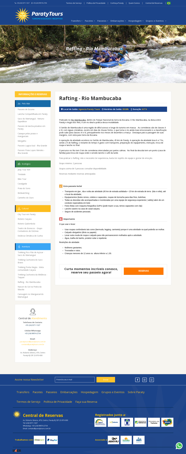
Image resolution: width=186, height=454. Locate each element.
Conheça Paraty (117, 3)
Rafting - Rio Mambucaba (29, 282)
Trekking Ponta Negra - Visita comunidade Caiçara (31, 268)
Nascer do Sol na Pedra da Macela (29, 288)
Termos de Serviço (74, 3)
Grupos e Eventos (156, 21)
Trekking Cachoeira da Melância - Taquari (32, 276)
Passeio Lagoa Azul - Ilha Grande (32, 145)
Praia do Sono (24, 188)
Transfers (77, 21)
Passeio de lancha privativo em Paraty (31, 127)
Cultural (23, 208)
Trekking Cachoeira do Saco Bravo (30, 261)
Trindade (22, 174)
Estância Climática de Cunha (30, 235)
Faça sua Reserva (86, 402)
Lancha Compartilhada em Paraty (32, 114)
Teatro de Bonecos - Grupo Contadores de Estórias (30, 229)
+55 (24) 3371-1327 (23, 3)
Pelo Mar (23, 103)
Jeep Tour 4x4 (24, 169)
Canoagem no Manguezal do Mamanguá (31, 295)
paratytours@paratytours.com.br (33, 341)
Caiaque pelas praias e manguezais (28, 135)
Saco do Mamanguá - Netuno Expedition (31, 120)
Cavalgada (22, 183)
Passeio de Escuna (26, 109)
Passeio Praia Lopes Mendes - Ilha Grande (31, 151)
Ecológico (24, 164)
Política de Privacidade (96, 3)
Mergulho (22, 141)
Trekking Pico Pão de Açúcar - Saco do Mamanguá (31, 253)
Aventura (23, 246)
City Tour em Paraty (27, 214)
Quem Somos (134, 3)
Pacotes (90, 21)
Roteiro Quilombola (26, 223)
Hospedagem (136, 21)
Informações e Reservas (33, 94)
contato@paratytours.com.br (32, 344)
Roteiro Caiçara (24, 219)
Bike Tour (22, 179)
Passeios (103, 21)
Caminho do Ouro (26, 197)
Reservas (144, 270)
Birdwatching (23, 193)
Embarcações (119, 21)
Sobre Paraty (136, 392)
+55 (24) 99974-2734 (40, 3)
